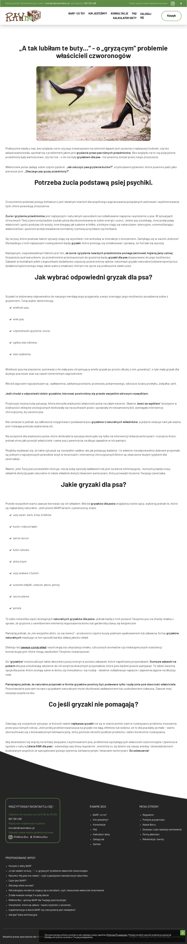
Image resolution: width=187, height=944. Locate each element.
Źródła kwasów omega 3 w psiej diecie (29, 895)
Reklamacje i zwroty (153, 839)
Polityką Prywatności (117, 935)
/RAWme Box (18, 837)
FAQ (134, 13)
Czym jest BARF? (17, 881)
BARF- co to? (76, 13)
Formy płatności (151, 834)
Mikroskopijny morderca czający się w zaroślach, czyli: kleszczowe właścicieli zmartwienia (56, 890)
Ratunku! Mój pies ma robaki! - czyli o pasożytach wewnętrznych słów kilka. (48, 876)
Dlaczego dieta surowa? (21, 885)
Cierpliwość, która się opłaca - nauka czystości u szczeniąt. (40, 905)
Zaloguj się (145, 16)
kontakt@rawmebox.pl (57, 3)
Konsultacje (119, 13)
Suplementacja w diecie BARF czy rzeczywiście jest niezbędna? (42, 910)
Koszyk (171, 15)
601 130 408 (90, 3)
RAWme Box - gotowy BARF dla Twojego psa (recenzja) (37, 900)
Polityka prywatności (154, 820)
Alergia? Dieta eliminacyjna (23, 915)
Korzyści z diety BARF (20, 866)
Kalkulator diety (124, 18)
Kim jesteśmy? (97, 13)
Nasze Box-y (149, 825)
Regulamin (148, 815)
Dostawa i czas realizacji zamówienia (162, 829)
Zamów (97, 844)
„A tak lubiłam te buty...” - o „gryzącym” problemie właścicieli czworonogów (48, 871)
